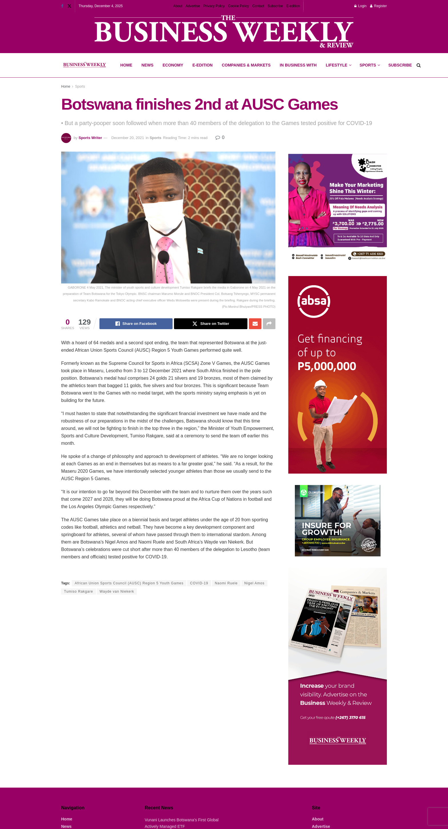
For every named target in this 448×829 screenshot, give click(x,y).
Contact (258, 6)
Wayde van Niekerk (117, 591)
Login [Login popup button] (360, 6)
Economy (173, 65)
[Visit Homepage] (84, 65)
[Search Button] (419, 65)
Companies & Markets (246, 65)
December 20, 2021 (127, 138)
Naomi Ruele (226, 583)
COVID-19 (199, 583)
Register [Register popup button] (378, 6)
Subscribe (275, 6)
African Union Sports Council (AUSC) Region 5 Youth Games (129, 583)
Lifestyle (336, 65)
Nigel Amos (254, 583)
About (177, 6)
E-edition (293, 6)
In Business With (298, 65)
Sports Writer (90, 138)
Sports (370, 60)
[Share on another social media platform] (269, 323)
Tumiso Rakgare (78, 591)
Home (126, 65)
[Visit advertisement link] (224, 32)
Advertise (193, 6)
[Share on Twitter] (210, 323)
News (147, 65)
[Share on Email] (255, 323)
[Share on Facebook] (136, 323)
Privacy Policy (214, 6)
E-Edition (202, 65)
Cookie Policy (238, 6)
